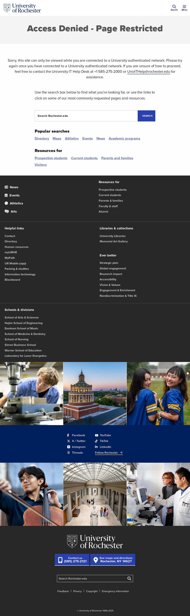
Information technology (20, 274)
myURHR (11, 252)
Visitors (41, 164)
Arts (11, 211)
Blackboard (12, 280)
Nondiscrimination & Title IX (118, 296)
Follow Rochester (109, 452)
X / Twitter (76, 441)
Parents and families (117, 158)
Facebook (76, 435)
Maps (57, 138)
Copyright (91, 591)
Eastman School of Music (21, 328)
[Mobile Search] (174, 8)
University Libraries (113, 236)
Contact (10, 236)
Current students (84, 158)
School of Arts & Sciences (22, 317)
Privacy (77, 591)
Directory (42, 138)
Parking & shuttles (17, 269)
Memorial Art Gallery (114, 241)
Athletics (72, 138)
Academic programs (124, 138)
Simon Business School (20, 345)
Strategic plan (109, 263)
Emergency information (115, 591)
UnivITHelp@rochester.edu (148, 71)
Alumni (103, 211)
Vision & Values (110, 285)
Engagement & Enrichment (117, 290)
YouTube (103, 435)
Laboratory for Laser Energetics (26, 356)
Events (87, 138)
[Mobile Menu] (184, 8)
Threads (75, 452)
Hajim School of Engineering (23, 323)
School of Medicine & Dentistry (25, 334)
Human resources (17, 247)
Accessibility (108, 279)
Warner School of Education (23, 350)
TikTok (101, 441)
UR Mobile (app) (15, 263)
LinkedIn (103, 447)
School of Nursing (16, 339)
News (100, 138)
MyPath (10, 258)
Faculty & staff (108, 206)
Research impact (111, 274)
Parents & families (111, 200)
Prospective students (51, 158)
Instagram (76, 447)
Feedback (63, 591)
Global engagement (113, 268)
